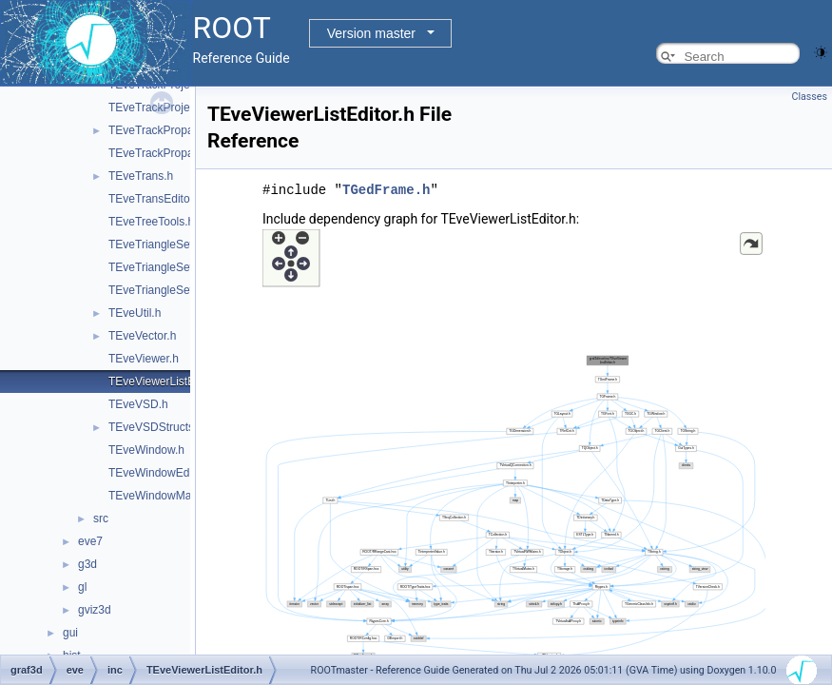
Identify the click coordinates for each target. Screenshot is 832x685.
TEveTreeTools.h (151, 221)
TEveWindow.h (146, 450)
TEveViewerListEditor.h (167, 381)
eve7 (90, 541)
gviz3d (94, 609)
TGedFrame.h (386, 189)
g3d (87, 564)
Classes (809, 96)
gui (70, 632)
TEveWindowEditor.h (161, 473)
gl (82, 587)
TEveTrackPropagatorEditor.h (183, 153)
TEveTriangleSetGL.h (163, 290)
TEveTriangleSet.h (155, 244)
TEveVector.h (142, 335)
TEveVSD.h (138, 404)
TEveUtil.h (134, 313)
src (100, 518)
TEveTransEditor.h (155, 199)
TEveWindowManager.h (168, 495)
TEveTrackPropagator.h (168, 130)
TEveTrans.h (140, 176)
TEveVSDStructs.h (155, 427)
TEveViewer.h (143, 358)
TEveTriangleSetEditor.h (170, 267)
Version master (371, 33)
